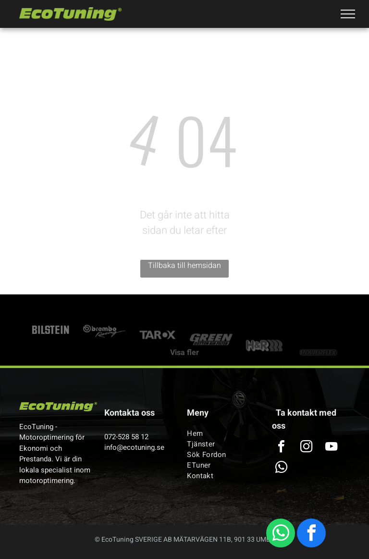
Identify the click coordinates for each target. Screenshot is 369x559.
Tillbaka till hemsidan (184, 265)
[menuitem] (222, 433)
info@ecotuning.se (134, 447)
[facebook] (311, 534)
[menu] (347, 13)
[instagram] (306, 447)
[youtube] (331, 447)
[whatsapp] (280, 534)
